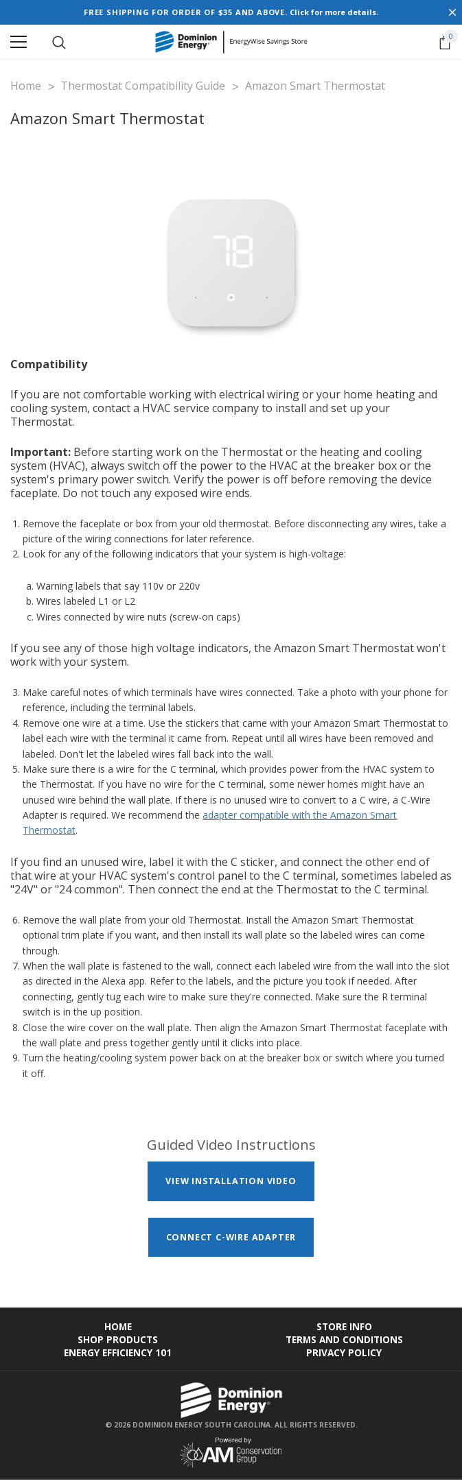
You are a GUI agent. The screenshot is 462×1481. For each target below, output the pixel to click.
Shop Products (118, 1340)
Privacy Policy (344, 1353)
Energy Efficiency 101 (118, 1353)
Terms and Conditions (344, 1340)
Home (118, 1327)
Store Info (344, 1327)
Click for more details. (334, 12)
